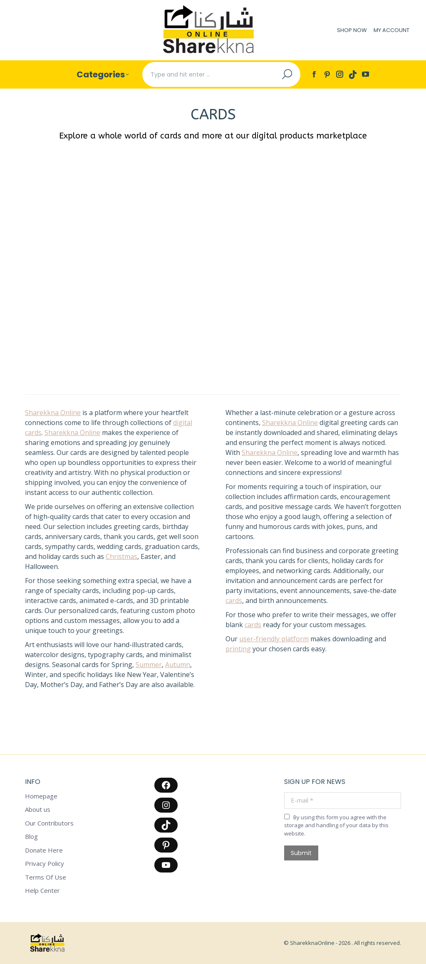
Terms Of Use (45, 877)
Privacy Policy (44, 864)
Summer (149, 664)
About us (37, 809)
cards (233, 600)
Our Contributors (49, 823)
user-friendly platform (274, 638)
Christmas (121, 556)
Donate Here (44, 850)
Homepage (41, 796)
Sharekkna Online (53, 412)
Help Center (42, 891)
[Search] (221, 74)
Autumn (177, 664)
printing (238, 648)
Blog (31, 836)
